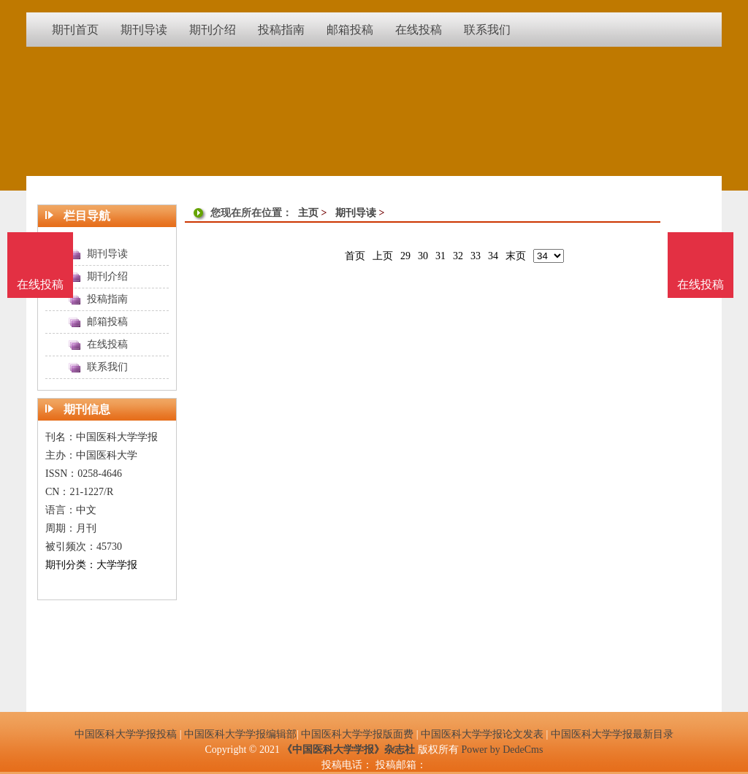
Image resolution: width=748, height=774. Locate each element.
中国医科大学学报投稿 (126, 734)
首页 (355, 255)
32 (458, 255)
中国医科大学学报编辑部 (240, 734)
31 (440, 255)
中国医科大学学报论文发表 (482, 734)
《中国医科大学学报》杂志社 (348, 749)
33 (475, 255)
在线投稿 (700, 284)
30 (423, 255)
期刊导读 (355, 212)
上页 (383, 255)
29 (405, 255)
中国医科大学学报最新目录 (612, 734)
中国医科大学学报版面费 (357, 734)
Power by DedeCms (502, 749)
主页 (308, 212)
